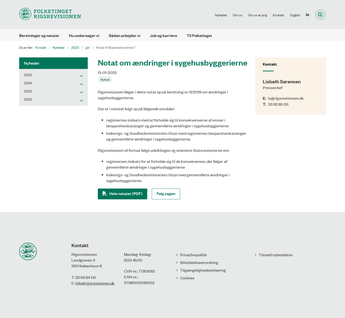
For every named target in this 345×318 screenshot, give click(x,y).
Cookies (187, 277)
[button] (80, 76)
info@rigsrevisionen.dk (95, 283)
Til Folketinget (199, 35)
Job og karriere (163, 35)
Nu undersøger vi (84, 35)
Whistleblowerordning (199, 262)
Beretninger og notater (39, 35)
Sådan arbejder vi (124, 35)
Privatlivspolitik (193, 254)
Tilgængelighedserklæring (203, 270)
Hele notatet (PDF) (125, 193)
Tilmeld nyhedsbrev (276, 254)
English (295, 15)
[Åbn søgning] (320, 14)
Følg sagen (166, 193)
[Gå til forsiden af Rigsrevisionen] (50, 14)
